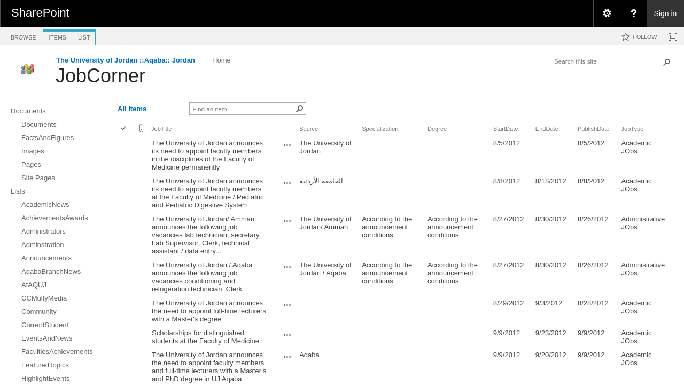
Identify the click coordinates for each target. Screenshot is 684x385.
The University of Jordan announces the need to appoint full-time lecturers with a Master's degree (209, 311)
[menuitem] (606, 13)
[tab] (23, 35)
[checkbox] (124, 129)
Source (308, 129)
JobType (632, 129)
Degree (437, 129)
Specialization (380, 129)
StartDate (505, 129)
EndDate (546, 129)
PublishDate (594, 129)
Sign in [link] (665, 13)
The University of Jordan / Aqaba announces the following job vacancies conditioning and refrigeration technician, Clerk (202, 277)
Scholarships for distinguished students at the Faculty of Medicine (205, 337)
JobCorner (100, 76)
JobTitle (161, 129)
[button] (667, 62)
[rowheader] (126, 155)
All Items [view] (132, 109)
